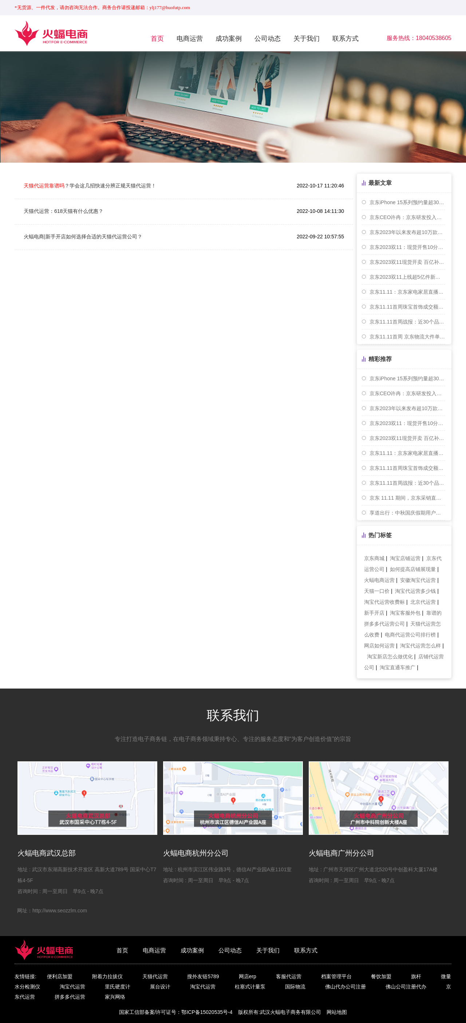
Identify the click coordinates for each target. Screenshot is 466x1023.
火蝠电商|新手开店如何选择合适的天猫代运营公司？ (83, 236)
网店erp (247, 976)
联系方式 (345, 38)
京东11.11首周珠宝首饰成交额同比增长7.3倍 (407, 307)
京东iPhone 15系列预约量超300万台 (407, 202)
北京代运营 (423, 602)
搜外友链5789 (203, 976)
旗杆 (416, 976)
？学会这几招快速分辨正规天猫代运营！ (90, 186)
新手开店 (374, 613)
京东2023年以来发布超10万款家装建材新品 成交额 (407, 232)
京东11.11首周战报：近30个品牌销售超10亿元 (407, 322)
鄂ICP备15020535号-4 (206, 1012)
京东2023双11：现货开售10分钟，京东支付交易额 (407, 247)
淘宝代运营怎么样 (420, 646)
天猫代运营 (155, 976)
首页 (157, 38)
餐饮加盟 (381, 976)
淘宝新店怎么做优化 (390, 656)
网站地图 (337, 1012)
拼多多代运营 (70, 997)
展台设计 (160, 987)
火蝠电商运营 (379, 580)
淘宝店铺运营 (405, 558)
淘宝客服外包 (405, 613)
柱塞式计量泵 (250, 987)
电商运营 (190, 38)
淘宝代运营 (72, 987)
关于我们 (306, 38)
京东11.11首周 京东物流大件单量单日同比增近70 (407, 337)
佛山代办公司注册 (345, 987)
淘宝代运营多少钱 (415, 591)
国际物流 (295, 987)
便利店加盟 (59, 976)
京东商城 (374, 558)
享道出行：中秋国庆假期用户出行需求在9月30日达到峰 (407, 513)
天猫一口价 (377, 591)
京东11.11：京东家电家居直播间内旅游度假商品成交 (407, 292)
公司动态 (267, 38)
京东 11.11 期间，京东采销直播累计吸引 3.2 (407, 498)
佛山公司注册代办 (406, 987)
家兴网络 (115, 997)
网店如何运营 (379, 646)
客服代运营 (288, 976)
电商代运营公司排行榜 (410, 635)
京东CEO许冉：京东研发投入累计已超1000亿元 (407, 217)
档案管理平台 (336, 976)
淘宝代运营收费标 (384, 602)
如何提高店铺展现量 (413, 569)
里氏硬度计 (117, 987)
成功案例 (229, 38)
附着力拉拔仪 (107, 976)
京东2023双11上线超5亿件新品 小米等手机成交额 (407, 277)
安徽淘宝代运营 (418, 580)
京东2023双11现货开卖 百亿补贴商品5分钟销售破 (407, 262)
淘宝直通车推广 (397, 667)
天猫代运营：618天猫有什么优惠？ (63, 211)
